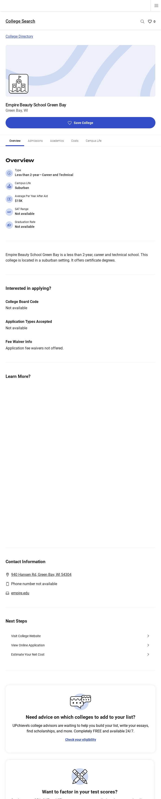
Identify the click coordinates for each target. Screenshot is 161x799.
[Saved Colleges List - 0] (151, 10)
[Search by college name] (142, 10)
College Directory (19, 25)
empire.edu (20, 582)
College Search (20, 10)
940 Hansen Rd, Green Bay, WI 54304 (41, 563)
